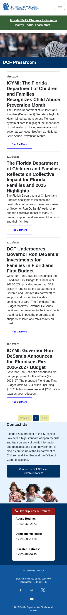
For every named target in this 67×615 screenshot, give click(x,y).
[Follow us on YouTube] (34, 599)
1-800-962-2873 (26, 523)
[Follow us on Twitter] (45, 590)
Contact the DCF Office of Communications (33, 471)
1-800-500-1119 (26, 539)
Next (44, 418)
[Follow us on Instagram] (34, 590)
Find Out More (19, 144)
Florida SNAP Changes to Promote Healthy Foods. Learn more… (33, 22)
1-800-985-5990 (26, 554)
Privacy (40, 570)
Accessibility (29, 570)
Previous (24, 418)
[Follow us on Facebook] (22, 590)
